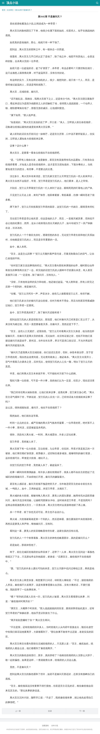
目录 (50, 711)
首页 (3, 10)
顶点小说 (12, 2)
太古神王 (10, 10)
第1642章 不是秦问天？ (23, 10)
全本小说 (54, 725)
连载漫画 (45, 725)
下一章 (82, 711)
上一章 (18, 711)
